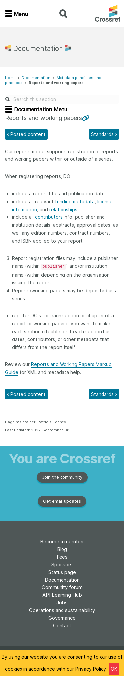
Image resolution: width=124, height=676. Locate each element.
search (63, 13)
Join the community (62, 477)
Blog (62, 549)
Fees (62, 557)
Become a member (62, 541)
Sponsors (62, 564)
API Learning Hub (62, 595)
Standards (102, 134)
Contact (62, 625)
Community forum (62, 587)
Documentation (36, 77)
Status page (62, 572)
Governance (62, 618)
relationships (63, 209)
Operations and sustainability (62, 610)
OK (114, 669)
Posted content (28, 134)
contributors (48, 217)
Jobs (62, 602)
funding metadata (75, 201)
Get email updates (62, 501)
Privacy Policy (90, 669)
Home (10, 77)
